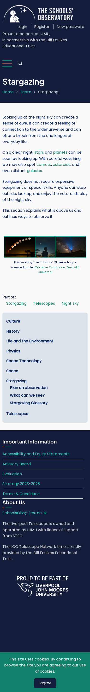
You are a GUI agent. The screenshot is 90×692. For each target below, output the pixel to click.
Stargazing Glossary (29, 403)
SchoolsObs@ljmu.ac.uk (24, 513)
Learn (26, 92)
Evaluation (12, 474)
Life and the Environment (29, 341)
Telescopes (44, 303)
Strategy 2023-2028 (21, 484)
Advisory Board (16, 464)
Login (22, 26)
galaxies (34, 170)
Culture (13, 321)
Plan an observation (29, 387)
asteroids (61, 164)
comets (43, 164)
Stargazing (16, 303)
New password (70, 26)
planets (60, 152)
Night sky (70, 303)
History (12, 331)
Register (42, 26)
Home (8, 92)
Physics (13, 351)
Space (12, 371)
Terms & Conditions (20, 494)
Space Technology (24, 361)
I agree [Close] (45, 683)
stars (39, 152)
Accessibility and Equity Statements (36, 454)
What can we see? (27, 395)
